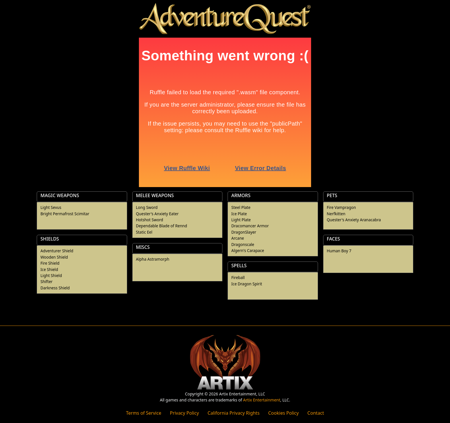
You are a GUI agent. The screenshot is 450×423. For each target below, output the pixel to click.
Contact (315, 413)
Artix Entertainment (261, 400)
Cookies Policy (283, 413)
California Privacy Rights (233, 413)
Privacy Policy (184, 413)
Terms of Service (143, 413)
